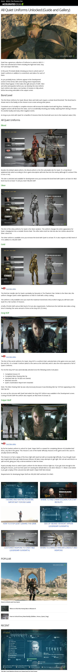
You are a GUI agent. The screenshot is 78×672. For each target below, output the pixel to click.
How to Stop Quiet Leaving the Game (19, 523)
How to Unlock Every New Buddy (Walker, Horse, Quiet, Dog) (29, 616)
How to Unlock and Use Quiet (10, 602)
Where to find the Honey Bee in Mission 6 (23, 608)
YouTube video (11, 289)
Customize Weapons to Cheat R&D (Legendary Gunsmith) (19, 548)
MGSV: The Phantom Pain (14, 1)
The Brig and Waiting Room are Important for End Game (19, 500)
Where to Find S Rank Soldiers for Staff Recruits (58, 500)
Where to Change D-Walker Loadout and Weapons (58, 548)
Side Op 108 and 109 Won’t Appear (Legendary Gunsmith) (58, 524)
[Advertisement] (62, 74)
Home (3, 1)
